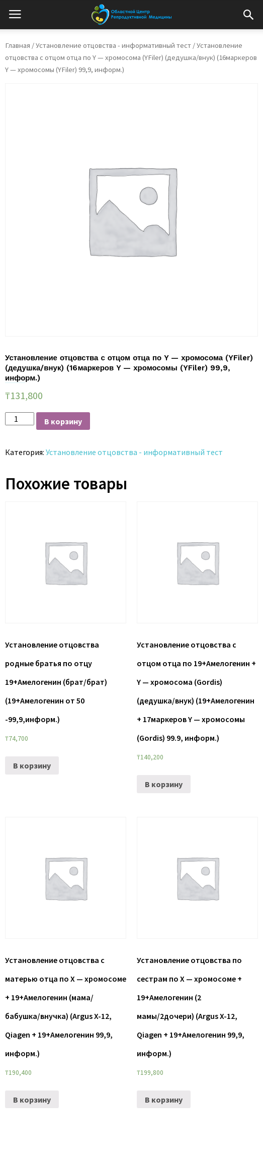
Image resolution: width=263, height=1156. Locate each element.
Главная (17, 45)
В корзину (63, 421)
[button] (248, 14)
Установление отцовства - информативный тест (113, 45)
